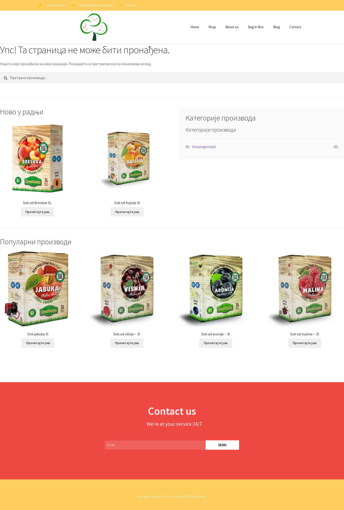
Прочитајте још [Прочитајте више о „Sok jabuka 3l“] (38, 343)
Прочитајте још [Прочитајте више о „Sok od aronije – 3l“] (216, 343)
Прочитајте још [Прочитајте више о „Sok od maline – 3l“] (304, 343)
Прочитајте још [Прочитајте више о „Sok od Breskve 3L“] (37, 212)
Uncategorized (204, 146)
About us (232, 27)
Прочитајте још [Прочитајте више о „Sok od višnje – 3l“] (127, 343)
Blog (276, 27)
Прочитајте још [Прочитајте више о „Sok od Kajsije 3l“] (127, 212)
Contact (295, 27)
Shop (212, 27)
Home (194, 27)
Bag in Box (256, 27)
